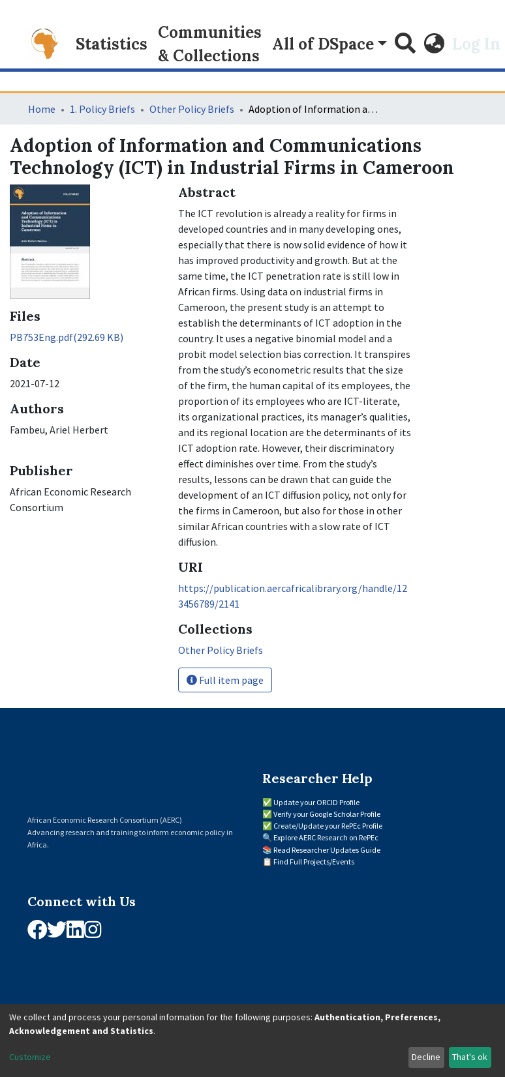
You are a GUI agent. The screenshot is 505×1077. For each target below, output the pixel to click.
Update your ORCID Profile (316, 802)
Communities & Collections (210, 44)
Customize (30, 1057)
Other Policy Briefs (191, 108)
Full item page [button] (225, 679)
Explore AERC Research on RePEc (325, 837)
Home (41, 108)
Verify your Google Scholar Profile (326, 814)
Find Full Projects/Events (313, 861)
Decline (426, 1057)
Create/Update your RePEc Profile (327, 826)
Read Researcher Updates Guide (326, 850)
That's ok (469, 1057)
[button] (434, 44)
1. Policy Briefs (102, 108)
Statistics (111, 44)
